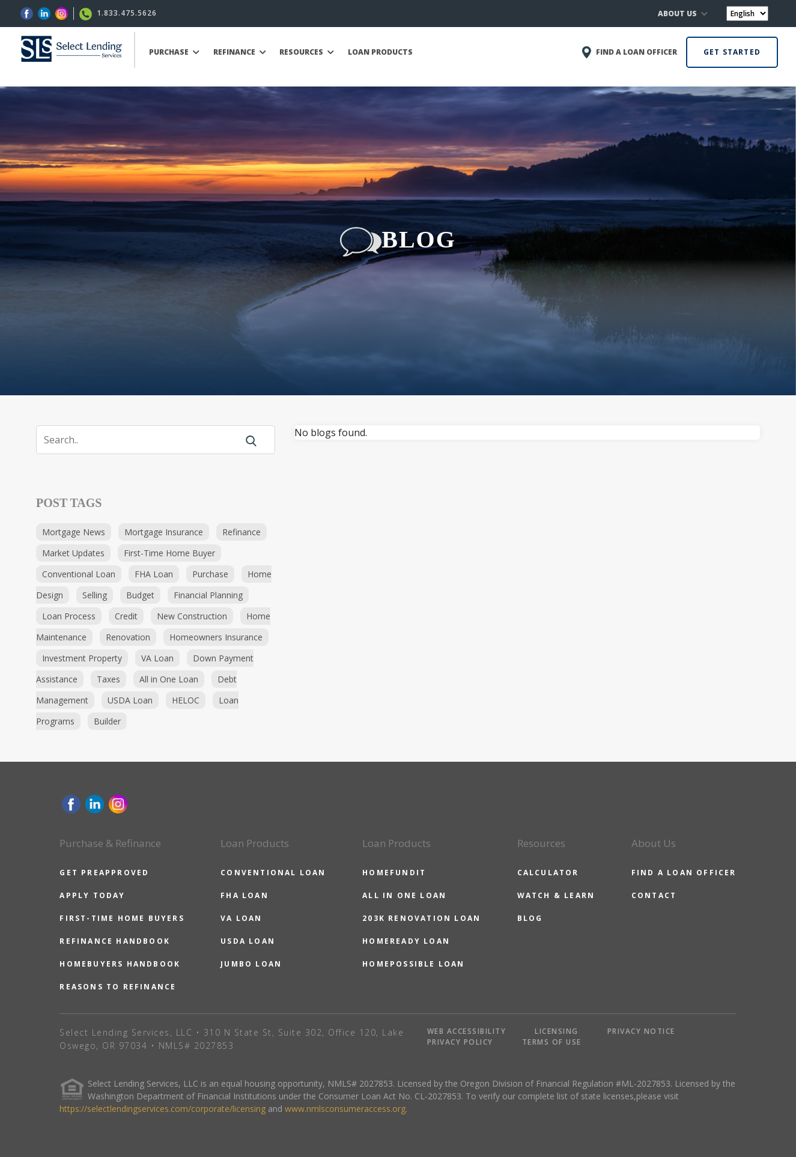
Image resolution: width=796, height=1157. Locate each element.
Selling (94, 595)
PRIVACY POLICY (460, 1042)
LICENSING (557, 1031)
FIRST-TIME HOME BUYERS (121, 918)
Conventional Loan (78, 574)
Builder (107, 721)
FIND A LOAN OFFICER (684, 872)
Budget (140, 595)
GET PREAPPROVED (104, 872)
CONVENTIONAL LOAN (273, 872)
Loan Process (69, 616)
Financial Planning (208, 595)
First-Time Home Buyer (169, 553)
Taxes (108, 679)
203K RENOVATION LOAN (421, 918)
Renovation (128, 637)
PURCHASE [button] (174, 52)
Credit (126, 616)
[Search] (144, 440)
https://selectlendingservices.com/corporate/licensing (162, 1108)
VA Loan (157, 658)
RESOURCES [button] (306, 52)
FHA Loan (154, 574)
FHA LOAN (244, 895)
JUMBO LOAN (251, 964)
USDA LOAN (247, 941)
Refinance (241, 532)
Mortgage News (73, 532)
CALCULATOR (548, 872)
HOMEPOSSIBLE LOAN (413, 964)
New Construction (192, 616)
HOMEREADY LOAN (406, 941)
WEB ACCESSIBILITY (466, 1031)
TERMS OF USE (552, 1042)
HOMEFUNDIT (394, 872)
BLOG (530, 918)
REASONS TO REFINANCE (117, 987)
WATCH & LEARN (556, 895)
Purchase (210, 574)
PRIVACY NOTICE (641, 1031)
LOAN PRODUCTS (380, 52)
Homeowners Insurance (216, 637)
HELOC (185, 700)
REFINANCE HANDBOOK (114, 941)
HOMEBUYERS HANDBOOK (119, 964)
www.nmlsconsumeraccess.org (345, 1108)
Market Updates (73, 553)
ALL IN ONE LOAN (404, 895)
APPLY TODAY (92, 895)
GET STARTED (732, 52)
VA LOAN (241, 918)
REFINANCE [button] (239, 52)
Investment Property (82, 658)
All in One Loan (168, 679)
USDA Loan (130, 700)
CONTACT (653, 895)
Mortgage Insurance (163, 532)
